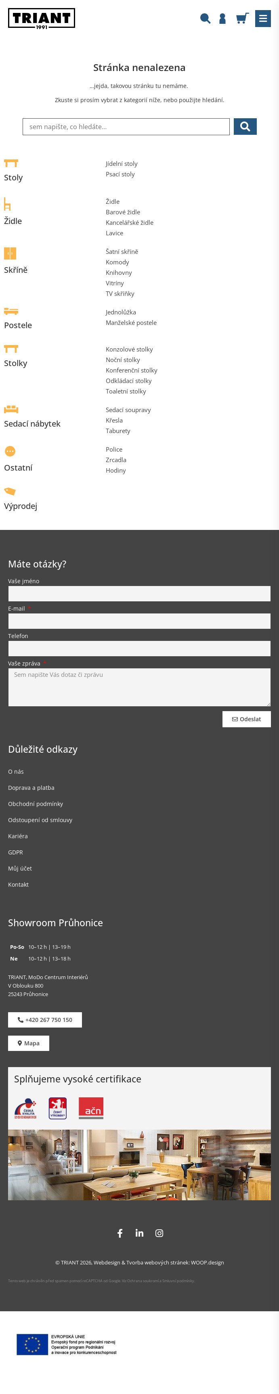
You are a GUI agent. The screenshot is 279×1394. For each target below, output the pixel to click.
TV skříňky (120, 293)
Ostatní (18, 467)
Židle (13, 221)
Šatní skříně (122, 251)
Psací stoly (120, 174)
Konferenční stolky (131, 370)
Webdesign (107, 1262)
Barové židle (123, 212)
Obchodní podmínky (35, 804)
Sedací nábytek (32, 423)
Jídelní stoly (122, 163)
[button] (263, 18)
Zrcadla (116, 460)
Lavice (114, 233)
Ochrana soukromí (142, 1280)
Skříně (15, 269)
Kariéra (18, 836)
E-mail (17, 609)
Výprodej (20, 505)
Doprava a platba (31, 787)
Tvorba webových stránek (157, 1262)
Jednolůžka (121, 312)
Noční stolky (123, 360)
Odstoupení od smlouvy (40, 820)
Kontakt (18, 884)
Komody (117, 262)
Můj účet (20, 868)
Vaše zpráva (25, 664)
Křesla (114, 420)
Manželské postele (131, 322)
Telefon (18, 636)
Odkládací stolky (129, 381)
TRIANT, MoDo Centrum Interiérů (48, 977)
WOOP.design (207, 1262)
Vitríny (115, 283)
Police (114, 449)
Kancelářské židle (129, 222)
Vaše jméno (23, 581)
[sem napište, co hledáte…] (126, 126)
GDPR (15, 852)
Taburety (118, 431)
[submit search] (245, 126)
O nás (16, 771)
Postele (18, 325)
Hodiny (116, 470)
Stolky (15, 363)
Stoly (13, 177)
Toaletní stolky (126, 391)
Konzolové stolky (129, 349)
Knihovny (119, 272)
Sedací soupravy (128, 410)
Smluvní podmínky (178, 1280)
